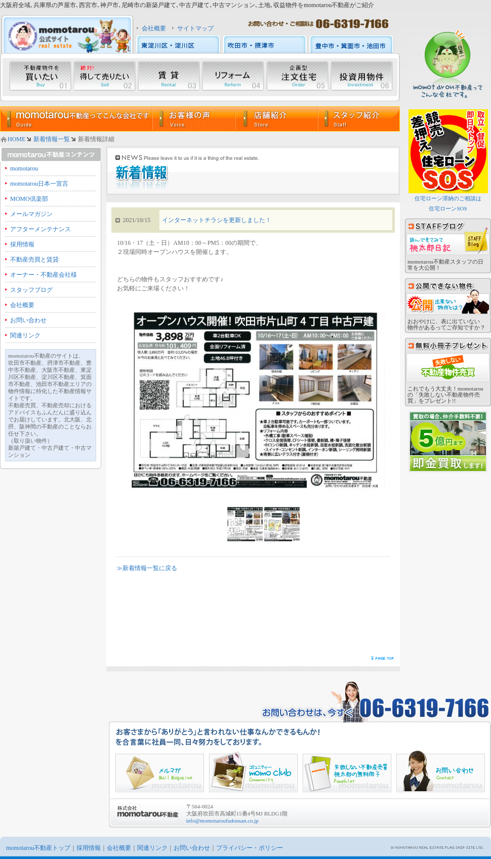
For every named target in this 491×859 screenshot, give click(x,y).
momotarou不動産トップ (38, 847)
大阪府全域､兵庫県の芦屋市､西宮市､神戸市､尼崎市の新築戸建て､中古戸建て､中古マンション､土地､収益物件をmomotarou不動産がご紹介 (187, 5)
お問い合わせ (28, 320)
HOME (16, 139)
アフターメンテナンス (40, 229)
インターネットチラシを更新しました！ (216, 220)
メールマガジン (31, 214)
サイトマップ (195, 28)
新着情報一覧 (51, 139)
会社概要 (154, 28)
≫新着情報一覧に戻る (146, 568)
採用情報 (22, 244)
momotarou (24, 168)
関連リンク (25, 335)
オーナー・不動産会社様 (43, 274)
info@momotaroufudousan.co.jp (222, 821)
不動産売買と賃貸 (34, 259)
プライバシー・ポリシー (249, 847)
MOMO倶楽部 (29, 198)
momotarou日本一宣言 (39, 183)
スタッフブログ (31, 289)
